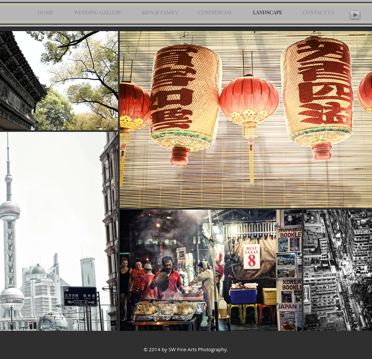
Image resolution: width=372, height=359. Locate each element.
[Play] (355, 15)
